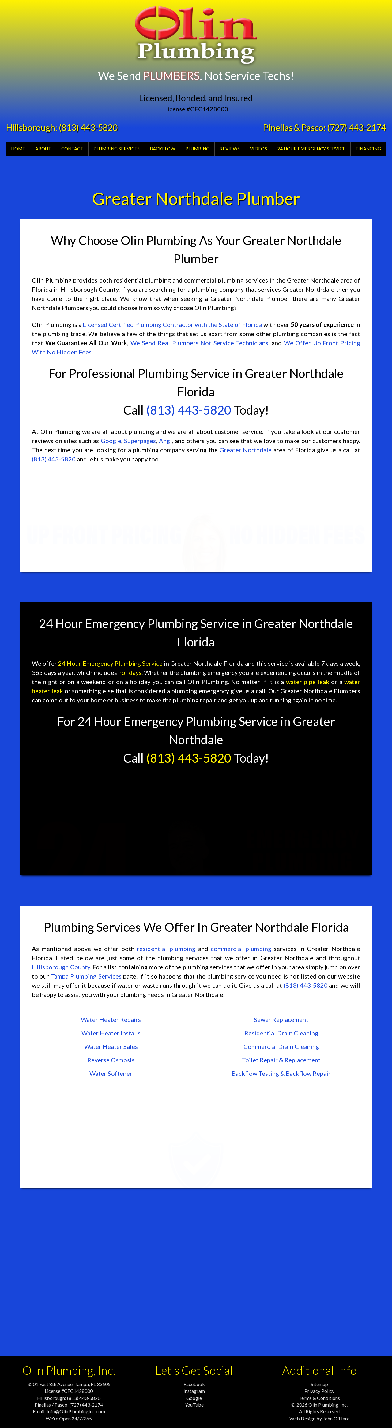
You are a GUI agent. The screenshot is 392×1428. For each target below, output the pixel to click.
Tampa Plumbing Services (86, 976)
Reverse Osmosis (110, 1060)
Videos (258, 148)
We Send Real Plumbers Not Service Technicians (199, 342)
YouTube (194, 1405)
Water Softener (110, 1073)
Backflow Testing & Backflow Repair (281, 1073)
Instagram (194, 1391)
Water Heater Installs (111, 1033)
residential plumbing (166, 948)
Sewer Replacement (281, 1019)
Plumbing (197, 148)
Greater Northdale (246, 449)
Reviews (230, 148)
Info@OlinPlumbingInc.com (76, 1411)
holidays (129, 672)
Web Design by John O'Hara (319, 1418)
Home (18, 148)
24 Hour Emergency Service (311, 148)
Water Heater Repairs (111, 1019)
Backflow (162, 148)
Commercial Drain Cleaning (281, 1046)
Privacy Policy (319, 1391)
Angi (165, 440)
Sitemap (319, 1384)
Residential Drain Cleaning (281, 1033)
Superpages (140, 440)
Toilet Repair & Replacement (281, 1060)
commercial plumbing (241, 948)
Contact (72, 148)
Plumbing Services (116, 148)
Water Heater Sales (111, 1046)
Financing (368, 148)
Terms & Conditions (319, 1398)
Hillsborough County (61, 967)
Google (111, 440)
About (43, 148)
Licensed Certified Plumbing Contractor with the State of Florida (172, 324)
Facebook (194, 1384)
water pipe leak (308, 681)
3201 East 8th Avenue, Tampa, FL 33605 (69, 1384)
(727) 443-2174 (356, 127)
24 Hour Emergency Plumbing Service (110, 663)
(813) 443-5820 (88, 127)
